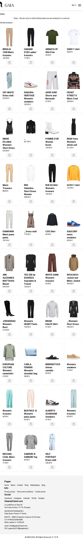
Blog (43, 485)
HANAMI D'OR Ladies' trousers (30, 52)
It (75, 5)
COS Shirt (50, 231)
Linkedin (26, 498)
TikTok (33, 498)
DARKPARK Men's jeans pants (8, 234)
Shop (27, 485)
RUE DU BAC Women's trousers (51, 188)
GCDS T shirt (73, 185)
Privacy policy (9, 492)
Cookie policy (40, 492)
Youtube (41, 498)
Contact (20, 485)
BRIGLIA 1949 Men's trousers (8, 52)
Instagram (17, 498)
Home (2, 14)
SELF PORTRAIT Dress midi (50, 457)
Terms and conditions (25, 492)
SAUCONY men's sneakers (72, 234)
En (73, 5)
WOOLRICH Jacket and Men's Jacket (73, 277)
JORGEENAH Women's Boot (9, 324)
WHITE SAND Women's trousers (52, 277)
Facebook (8, 498)
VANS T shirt (73, 49)
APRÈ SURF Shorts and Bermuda (51, 95)
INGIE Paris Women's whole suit (72, 141)
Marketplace (35, 485)
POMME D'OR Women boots (52, 141)
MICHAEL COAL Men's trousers (9, 457)
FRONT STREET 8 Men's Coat (72, 95)
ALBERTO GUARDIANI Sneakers (51, 413)
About (13, 485)
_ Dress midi (30, 231)
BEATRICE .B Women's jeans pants (30, 413)
